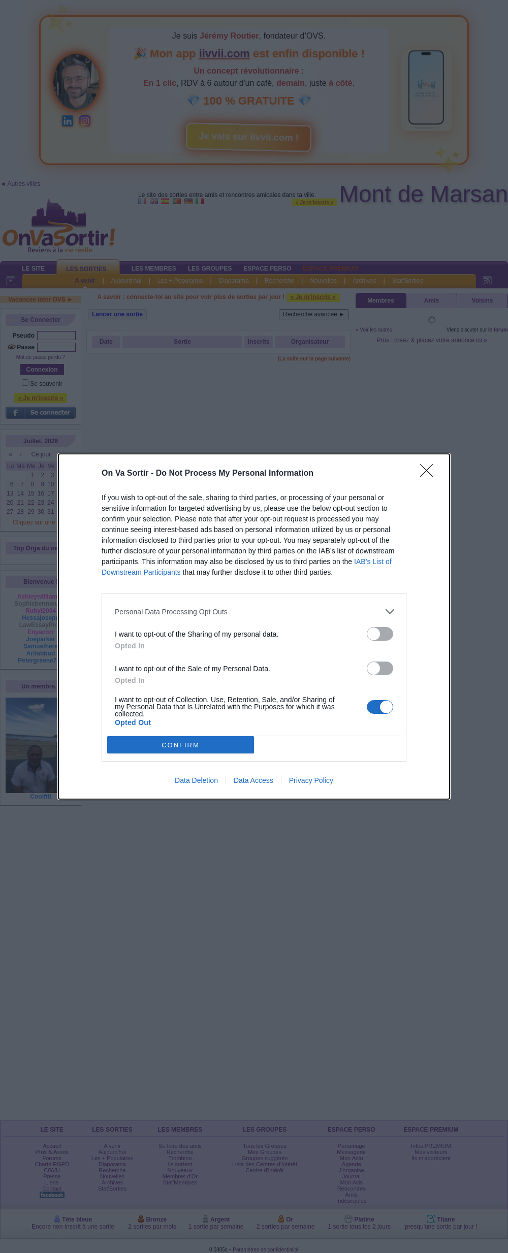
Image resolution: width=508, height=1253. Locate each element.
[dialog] (254, 626)
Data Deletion (196, 780)
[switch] (380, 634)
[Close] (429, 473)
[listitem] (254, 611)
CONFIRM (181, 745)
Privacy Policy (311, 780)
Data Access (253, 780)
